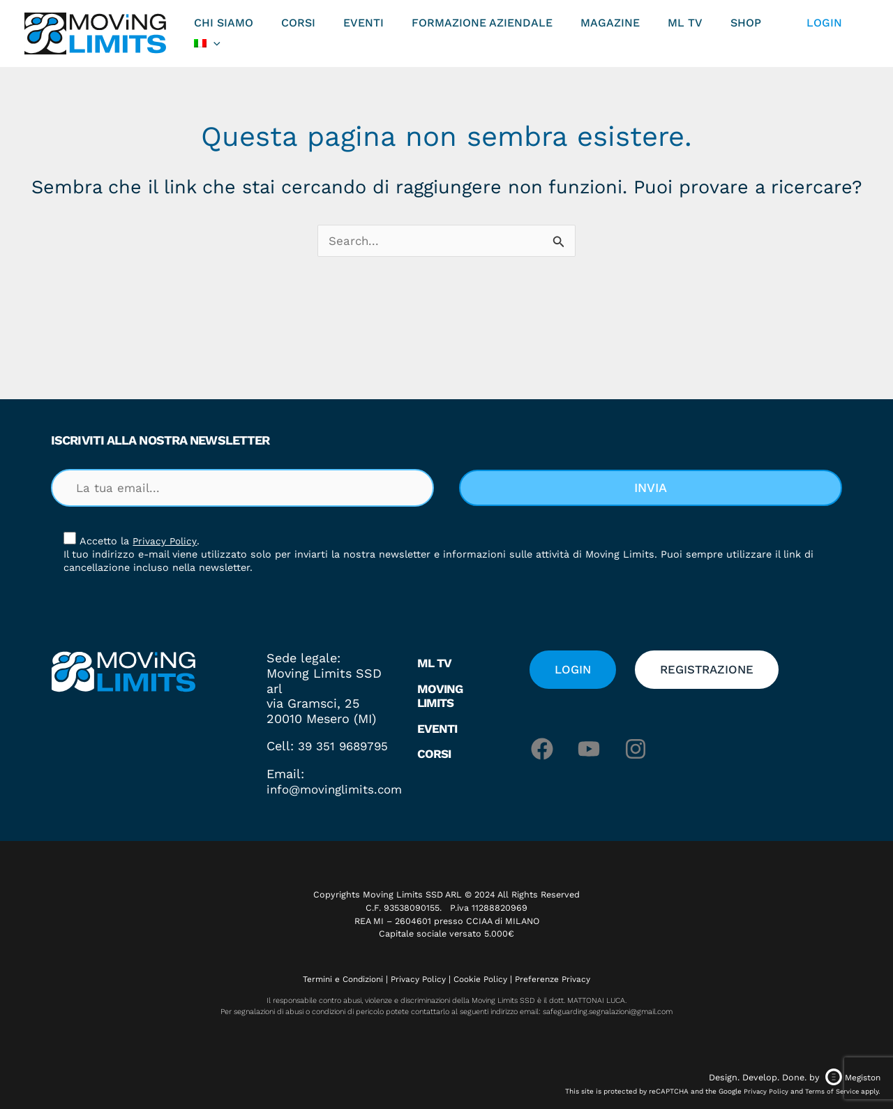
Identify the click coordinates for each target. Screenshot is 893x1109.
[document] (446, 554)
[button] (650, 341)
